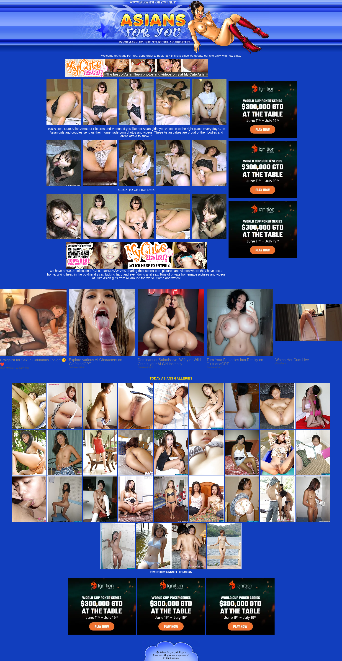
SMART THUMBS (179, 572)
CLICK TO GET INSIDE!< (136, 190)
